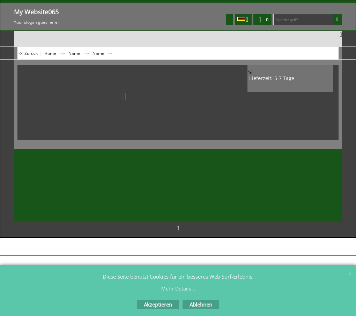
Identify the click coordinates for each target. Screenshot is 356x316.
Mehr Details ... (179, 288)
